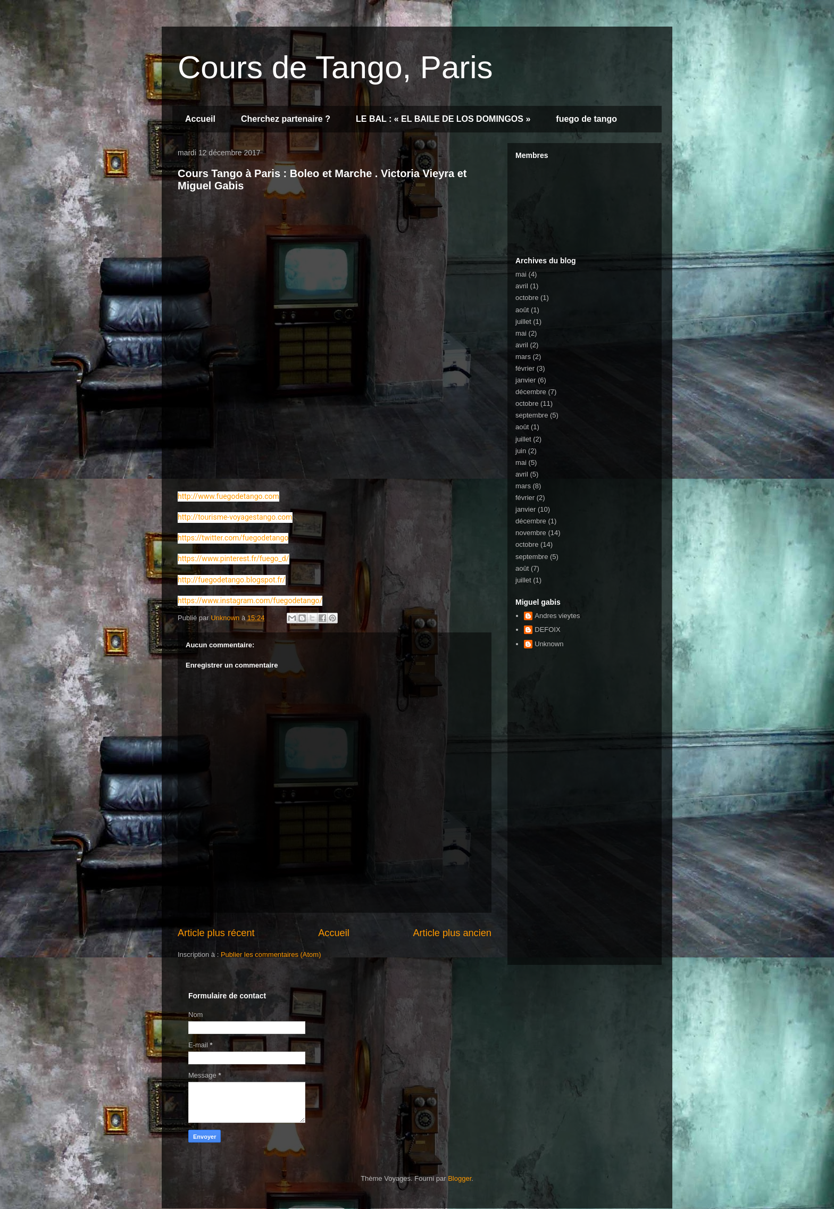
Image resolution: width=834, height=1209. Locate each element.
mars (523, 357)
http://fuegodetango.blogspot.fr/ (232, 580)
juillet (523, 322)
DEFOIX (547, 629)
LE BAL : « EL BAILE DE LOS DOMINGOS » (443, 118)
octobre (526, 298)
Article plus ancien (452, 933)
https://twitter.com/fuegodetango (233, 537)
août (522, 310)
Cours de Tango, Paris (335, 67)
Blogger (459, 1178)
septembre (531, 415)
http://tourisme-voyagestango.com (235, 517)
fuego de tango (586, 118)
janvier (525, 380)
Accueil (200, 118)
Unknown (549, 644)
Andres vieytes (557, 616)
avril (521, 286)
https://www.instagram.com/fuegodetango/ (250, 600)
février (525, 368)
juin (520, 451)
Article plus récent (216, 933)
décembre (530, 392)
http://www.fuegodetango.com (228, 496)
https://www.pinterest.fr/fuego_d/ (233, 558)
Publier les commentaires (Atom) (271, 954)
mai (521, 274)
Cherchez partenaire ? (285, 118)
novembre (530, 533)
